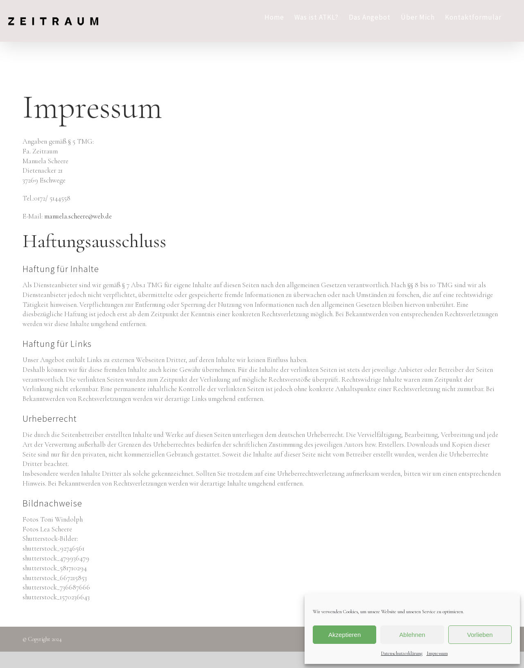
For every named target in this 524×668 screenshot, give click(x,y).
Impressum (437, 653)
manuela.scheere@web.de (78, 216)
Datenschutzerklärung (401, 653)
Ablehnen (412, 634)
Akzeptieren (344, 634)
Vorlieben (480, 634)
